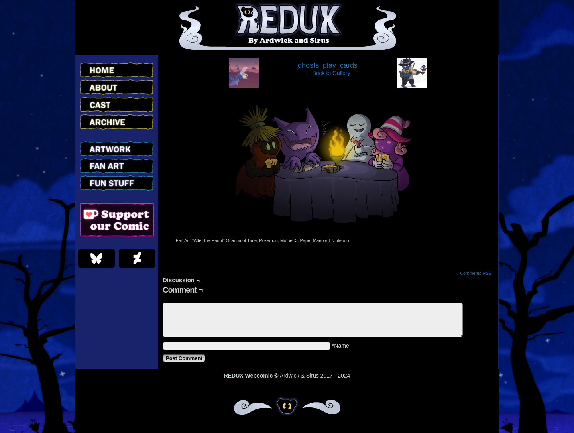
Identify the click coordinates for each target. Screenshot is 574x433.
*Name (340, 345)
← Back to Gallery (327, 73)
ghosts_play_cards (328, 65)
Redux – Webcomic (287, 27)
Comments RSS (475, 273)
